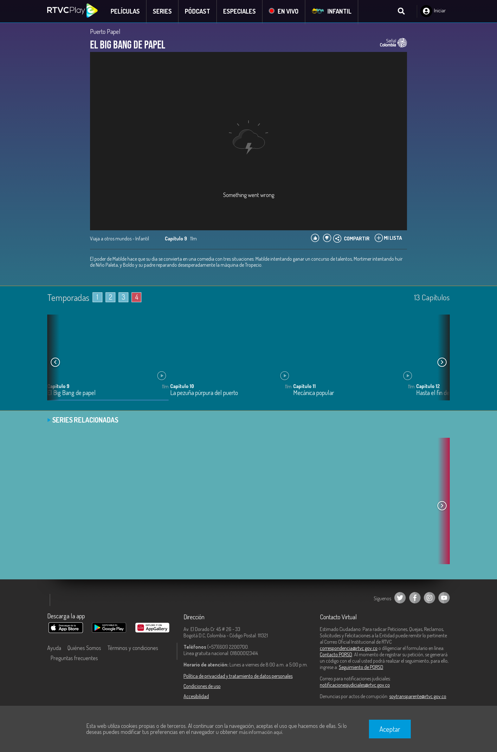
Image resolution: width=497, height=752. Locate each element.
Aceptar (389, 728)
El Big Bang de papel (71, 393)
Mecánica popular (313, 393)
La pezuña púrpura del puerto (204, 393)
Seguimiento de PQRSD (361, 668)
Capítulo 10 (182, 387)
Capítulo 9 (58, 387)
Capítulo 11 (304, 387)
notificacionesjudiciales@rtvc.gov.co (355, 685)
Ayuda (54, 648)
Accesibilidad (196, 697)
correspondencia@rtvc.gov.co (349, 649)
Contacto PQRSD (336, 655)
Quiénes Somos (84, 648)
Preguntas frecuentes (74, 658)
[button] (442, 363)
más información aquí (260, 732)
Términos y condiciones (132, 648)
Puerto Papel (105, 32)
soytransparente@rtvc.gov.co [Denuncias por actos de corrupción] (417, 697)
